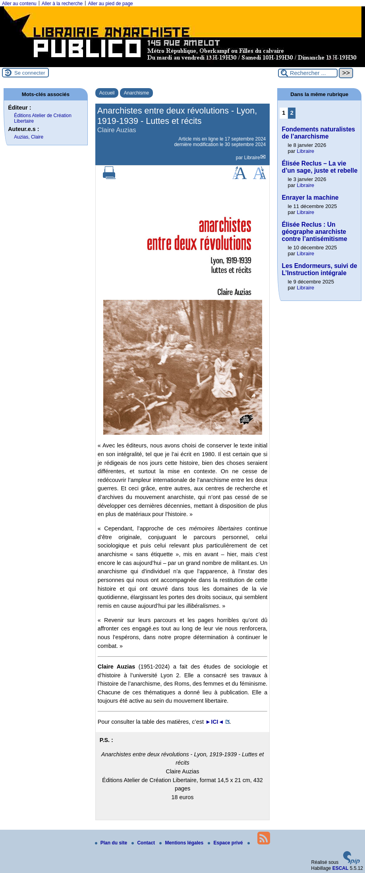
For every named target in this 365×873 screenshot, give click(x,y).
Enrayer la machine (310, 197)
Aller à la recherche (62, 3)
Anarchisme (136, 93)
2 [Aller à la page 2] (292, 113)
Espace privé (226, 843)
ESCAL (340, 868)
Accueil (107, 93)
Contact (143, 843)
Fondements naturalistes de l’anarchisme (318, 133)
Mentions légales (182, 843)
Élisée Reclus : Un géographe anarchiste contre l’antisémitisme (314, 231)
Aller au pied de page (110, 3)
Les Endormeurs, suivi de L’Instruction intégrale (319, 269)
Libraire (252, 157)
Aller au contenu (19, 3)
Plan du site (112, 843)
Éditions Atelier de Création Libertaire (42, 118)
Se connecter (29, 73)
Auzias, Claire (28, 137)
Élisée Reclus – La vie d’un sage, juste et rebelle (319, 167)
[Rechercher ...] (308, 73)
